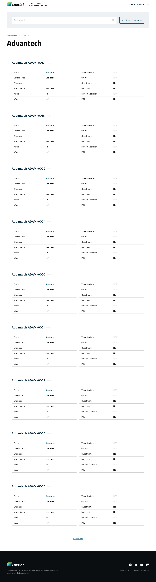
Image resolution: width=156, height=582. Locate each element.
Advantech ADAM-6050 (28, 274)
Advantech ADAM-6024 (28, 221)
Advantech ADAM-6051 (28, 327)
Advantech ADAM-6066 (28, 486)
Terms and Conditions (141, 570)
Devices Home (12, 35)
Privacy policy (125, 570)
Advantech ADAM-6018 (28, 115)
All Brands (78, 538)
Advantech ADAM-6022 (28, 168)
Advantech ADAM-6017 (28, 62)
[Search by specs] (131, 20)
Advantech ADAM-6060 (28, 433)
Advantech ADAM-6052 (28, 380)
